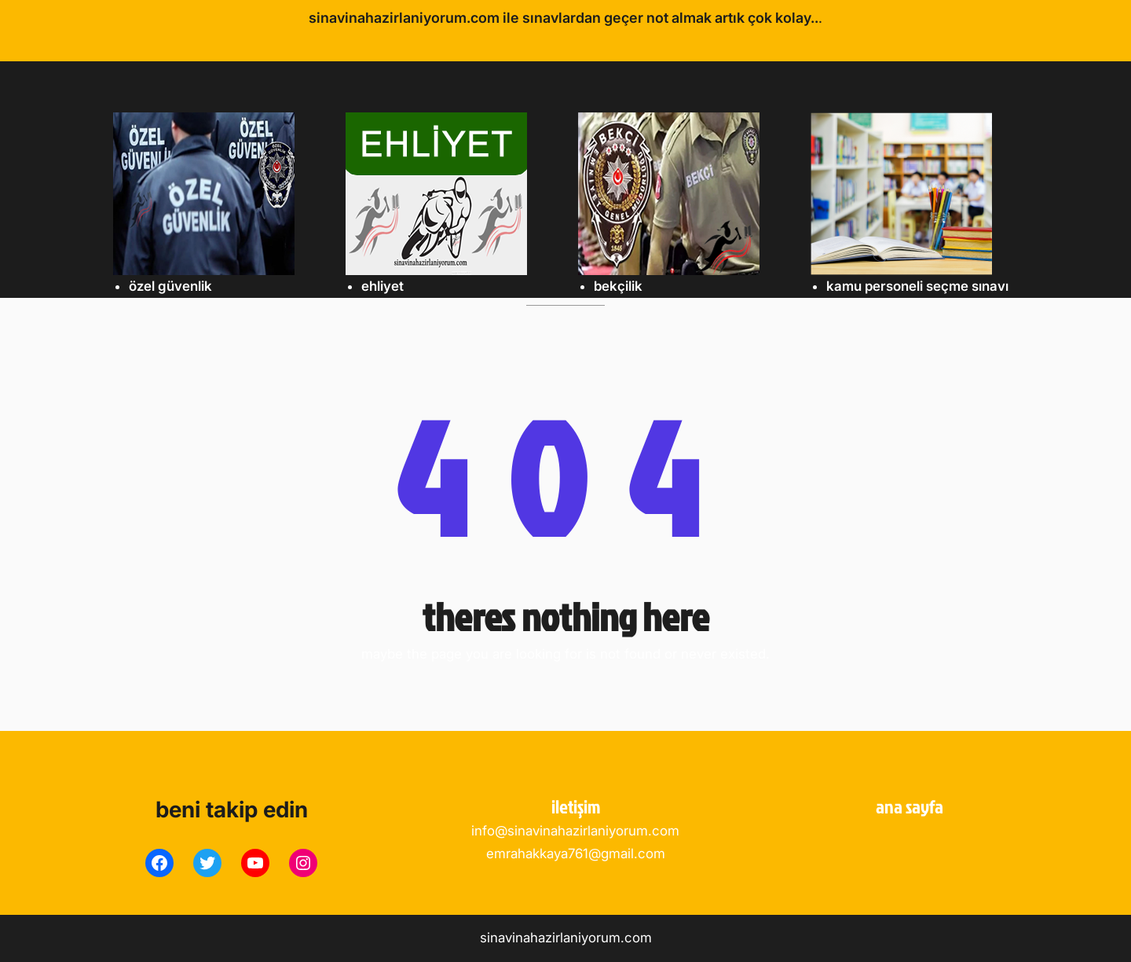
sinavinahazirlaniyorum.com (566, 937)
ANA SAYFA (909, 806)
